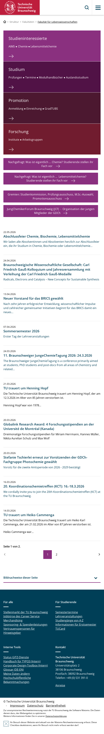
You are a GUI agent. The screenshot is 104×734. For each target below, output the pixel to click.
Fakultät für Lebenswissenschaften (57, 21)
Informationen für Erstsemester (75, 624)
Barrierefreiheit (56, 705)
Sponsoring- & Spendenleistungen (25, 624)
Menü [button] (98, 8)
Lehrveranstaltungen (68, 616)
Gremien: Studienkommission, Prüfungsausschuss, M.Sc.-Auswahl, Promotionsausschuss (51, 196)
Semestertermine (66, 612)
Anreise (60, 685)
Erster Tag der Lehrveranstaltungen (26, 336)
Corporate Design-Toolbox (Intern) (25, 665)
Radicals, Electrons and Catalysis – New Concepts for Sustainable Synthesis (51, 279)
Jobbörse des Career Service (21, 616)
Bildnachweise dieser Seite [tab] (20, 577)
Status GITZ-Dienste (16, 657)
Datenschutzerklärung (56, 716)
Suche (87, 7)
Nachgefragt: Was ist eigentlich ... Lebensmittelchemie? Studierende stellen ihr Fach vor (50, 178)
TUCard (60, 629)
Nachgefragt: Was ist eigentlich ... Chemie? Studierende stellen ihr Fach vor (50, 164)
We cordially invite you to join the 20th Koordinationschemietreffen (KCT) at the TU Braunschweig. (51, 494)
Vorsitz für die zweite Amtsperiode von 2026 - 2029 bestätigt (41, 467)
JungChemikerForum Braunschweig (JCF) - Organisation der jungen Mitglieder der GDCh (50, 211)
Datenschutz (35, 705)
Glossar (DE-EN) (13, 669)
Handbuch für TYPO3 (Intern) (22, 661)
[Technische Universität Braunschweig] (4, 21)
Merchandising (13, 620)
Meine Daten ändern (16, 674)
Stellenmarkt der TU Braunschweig (25, 612)
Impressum (17, 705)
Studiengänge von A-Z (69, 620)
